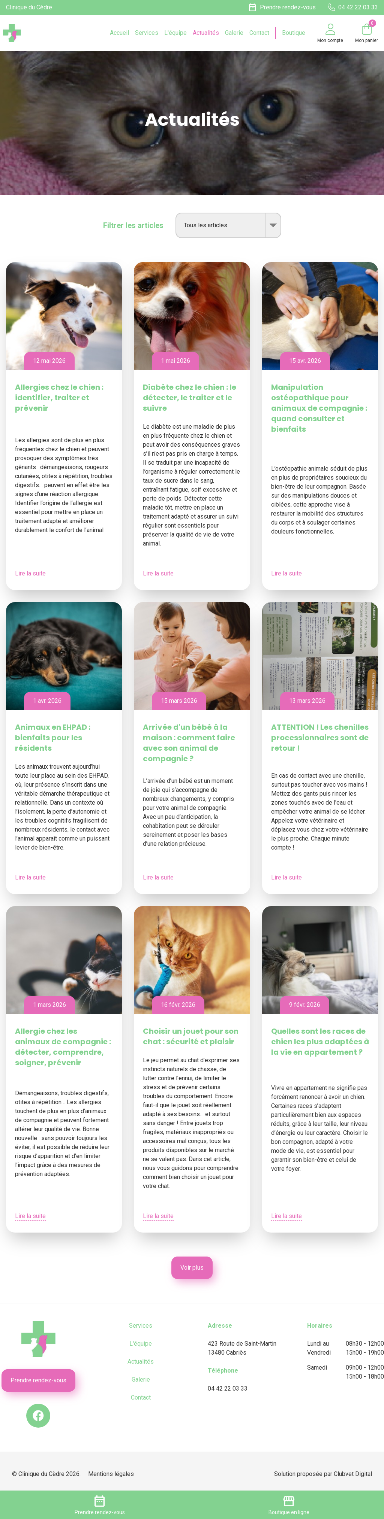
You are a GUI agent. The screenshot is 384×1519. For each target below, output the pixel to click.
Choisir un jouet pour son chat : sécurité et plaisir (190, 1036)
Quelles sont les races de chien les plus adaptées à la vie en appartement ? (320, 1041)
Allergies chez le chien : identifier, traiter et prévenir (59, 397)
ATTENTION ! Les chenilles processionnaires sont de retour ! (320, 737)
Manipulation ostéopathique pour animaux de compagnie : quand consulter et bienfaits (319, 408)
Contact (259, 32)
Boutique (293, 32)
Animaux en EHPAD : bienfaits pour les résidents (52, 737)
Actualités (206, 32)
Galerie (234, 32)
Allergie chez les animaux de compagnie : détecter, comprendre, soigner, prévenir (63, 1047)
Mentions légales (111, 1473)
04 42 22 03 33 (228, 1388)
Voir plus (192, 1267)
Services (146, 32)
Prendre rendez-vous (38, 1380)
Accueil (119, 32)
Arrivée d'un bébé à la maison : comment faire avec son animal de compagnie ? (189, 743)
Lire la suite (30, 573)
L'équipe (175, 32)
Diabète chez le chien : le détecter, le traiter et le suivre (189, 397)
